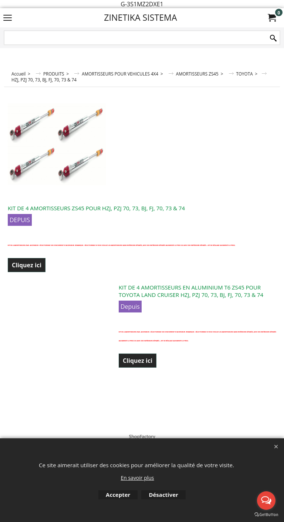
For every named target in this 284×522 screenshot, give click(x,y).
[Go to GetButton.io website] (266, 514)
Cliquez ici (26, 265)
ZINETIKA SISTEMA (140, 17)
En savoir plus (137, 477)
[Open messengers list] (266, 500)
